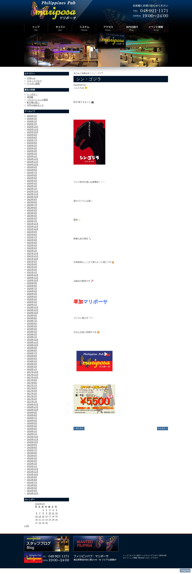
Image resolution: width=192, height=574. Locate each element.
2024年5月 (32, 178)
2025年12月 (32, 126)
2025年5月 (32, 145)
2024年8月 (32, 170)
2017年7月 (32, 385)
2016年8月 (32, 415)
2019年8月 (32, 318)
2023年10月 (32, 197)
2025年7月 (32, 140)
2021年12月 (32, 253)
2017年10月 (32, 377)
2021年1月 (32, 272)
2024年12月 (32, 159)
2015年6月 (32, 453)
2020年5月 (32, 294)
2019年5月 (32, 326)
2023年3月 (32, 215)
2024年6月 (32, 175)
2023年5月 (32, 210)
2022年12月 (32, 224)
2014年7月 (32, 482)
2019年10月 (32, 312)
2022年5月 (32, 242)
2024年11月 (32, 162)
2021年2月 (32, 269)
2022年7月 (32, 237)
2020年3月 (32, 299)
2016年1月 (32, 434)
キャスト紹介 (135, 555)
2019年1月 (32, 337)
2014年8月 (32, 480)
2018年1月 (32, 369)
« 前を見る (79, 428)
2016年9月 (32, 412)
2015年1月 (32, 466)
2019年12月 (32, 307)
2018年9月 (32, 348)
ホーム (77, 73)
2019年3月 (32, 331)
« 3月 (26, 526)
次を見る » (162, 428)
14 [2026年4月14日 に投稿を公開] (40, 516)
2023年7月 (32, 205)
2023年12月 (32, 191)
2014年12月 (32, 469)
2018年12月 (32, 339)
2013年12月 (32, 493)
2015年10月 (32, 442)
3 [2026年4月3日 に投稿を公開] (49, 510)
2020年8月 (32, 286)
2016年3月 (32, 428)
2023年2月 (32, 218)
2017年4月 (32, 393)
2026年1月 (32, 124)
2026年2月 (32, 121)
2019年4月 (32, 329)
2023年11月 (32, 194)
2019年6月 (32, 323)
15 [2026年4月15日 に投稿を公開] (43, 516)
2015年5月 (32, 455)
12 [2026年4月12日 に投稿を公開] (56, 513)
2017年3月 (32, 396)
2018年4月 (32, 361)
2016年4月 (32, 426)
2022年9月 (32, 232)
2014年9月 (32, 477)
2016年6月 (32, 420)
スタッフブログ (34, 81)
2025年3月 (32, 151)
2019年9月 (32, 315)
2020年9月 (32, 283)
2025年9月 (32, 135)
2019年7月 (32, 321)
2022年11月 (32, 226)
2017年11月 (32, 374)
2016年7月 (32, 418)
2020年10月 (32, 280)
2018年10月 (32, 345)
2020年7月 (32, 288)
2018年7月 (32, 353)
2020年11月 (32, 277)
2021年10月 (32, 259)
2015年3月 (32, 461)
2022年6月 (32, 240)
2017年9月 (32, 380)
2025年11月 (32, 129)
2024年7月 (32, 172)
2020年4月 (32, 296)
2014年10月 (32, 474)
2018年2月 (32, 366)
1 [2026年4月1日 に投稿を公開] (43, 510)
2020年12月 (32, 275)
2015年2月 (32, 463)
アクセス (154, 555)
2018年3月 (32, 364)
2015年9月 (32, 445)
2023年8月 (32, 202)
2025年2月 (32, 153)
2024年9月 (32, 167)
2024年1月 (32, 188)
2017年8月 (32, 383)
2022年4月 (32, 245)
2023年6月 (32, 207)
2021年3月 (32, 267)
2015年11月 (32, 439)
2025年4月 (32, 148)
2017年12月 (32, 372)
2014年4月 (32, 488)
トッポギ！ (32, 94)
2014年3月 (32, 490)
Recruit (141, 558)
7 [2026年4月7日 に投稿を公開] (39, 513)
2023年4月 (32, 213)
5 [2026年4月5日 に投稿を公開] (56, 510)
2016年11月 (32, 407)
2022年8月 (32, 234)
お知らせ (85, 73)
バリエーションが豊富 (37, 100)
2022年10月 (32, 229)
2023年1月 (32, 221)
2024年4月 (32, 180)
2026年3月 (32, 118)
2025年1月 (32, 156)
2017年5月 (32, 391)
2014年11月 (32, 472)
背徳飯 (30, 97)
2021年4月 (32, 264)
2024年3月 (32, 183)
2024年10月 (32, 164)
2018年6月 (32, 356)
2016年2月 (32, 431)
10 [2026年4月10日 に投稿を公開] (50, 513)
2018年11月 (32, 342)
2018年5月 (32, 358)
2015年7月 (32, 450)
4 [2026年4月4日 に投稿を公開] (53, 510)
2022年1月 (32, 250)
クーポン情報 (33, 83)
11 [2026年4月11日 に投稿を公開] (53, 513)
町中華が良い (33, 102)
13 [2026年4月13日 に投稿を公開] (36, 516)
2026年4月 (32, 116)
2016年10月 (32, 410)
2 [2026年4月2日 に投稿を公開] (46, 510)
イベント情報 (131, 558)
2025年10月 (32, 132)
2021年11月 (32, 256)
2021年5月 (32, 261)
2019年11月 (32, 310)
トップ (125, 555)
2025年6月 (32, 143)
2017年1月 (32, 401)
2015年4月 (32, 458)
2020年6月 (32, 291)
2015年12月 (32, 436)
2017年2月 (32, 399)
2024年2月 (32, 186)
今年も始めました (35, 105)
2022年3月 (32, 248)
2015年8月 (32, 447)
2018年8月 (32, 350)
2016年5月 (32, 423)
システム (145, 555)
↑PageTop (185, 570)
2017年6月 (32, 388)
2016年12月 (32, 404)
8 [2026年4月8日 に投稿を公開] (43, 513)
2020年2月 (32, 302)
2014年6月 (32, 485)
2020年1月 (32, 304)
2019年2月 (32, 334)
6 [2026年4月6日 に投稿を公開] (36, 513)
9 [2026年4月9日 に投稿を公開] (46, 513)
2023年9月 (32, 199)
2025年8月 (32, 137)
